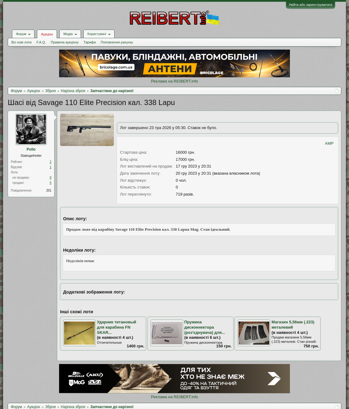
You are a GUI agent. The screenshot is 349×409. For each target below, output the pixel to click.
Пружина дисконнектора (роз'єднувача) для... (204, 327)
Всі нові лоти (21, 42)
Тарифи (90, 42)
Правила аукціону (64, 42)
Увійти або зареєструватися (310, 4)
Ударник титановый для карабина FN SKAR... (116, 327)
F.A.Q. (41, 42)
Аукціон (47, 34)
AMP (329, 143)
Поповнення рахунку (117, 42)
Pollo (30, 149)
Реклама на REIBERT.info (174, 81)
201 (48, 190)
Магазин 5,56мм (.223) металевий (292, 325)
